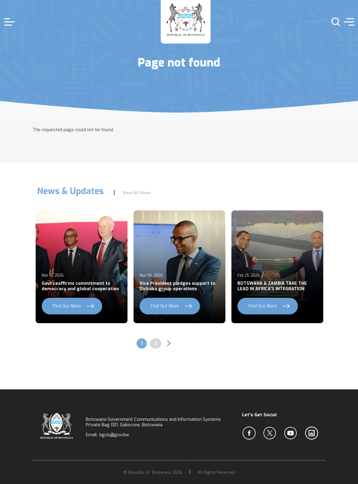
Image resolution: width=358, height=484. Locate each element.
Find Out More (67, 306)
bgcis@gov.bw (114, 435)
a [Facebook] (250, 433)
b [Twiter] (271, 433)
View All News (137, 192)
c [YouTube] (292, 433)
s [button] (333, 21)
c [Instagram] (313, 433)
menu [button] (347, 21)
